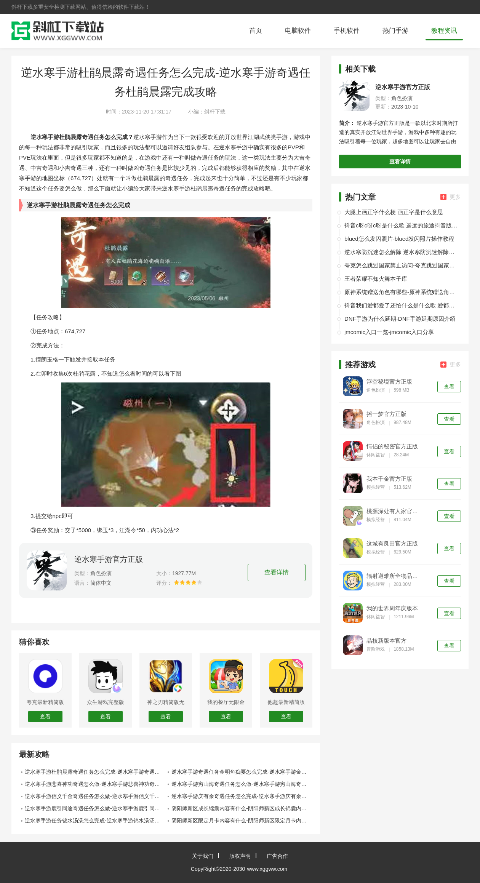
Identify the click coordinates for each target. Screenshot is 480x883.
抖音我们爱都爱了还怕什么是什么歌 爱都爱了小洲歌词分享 (401, 305)
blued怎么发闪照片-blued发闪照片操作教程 (399, 238)
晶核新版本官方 (386, 641)
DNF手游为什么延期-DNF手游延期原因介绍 (400, 318)
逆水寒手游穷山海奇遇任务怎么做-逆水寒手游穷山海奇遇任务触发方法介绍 (241, 784)
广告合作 (277, 856)
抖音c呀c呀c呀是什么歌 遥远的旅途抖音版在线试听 (401, 225)
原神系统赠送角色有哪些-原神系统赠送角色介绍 (401, 292)
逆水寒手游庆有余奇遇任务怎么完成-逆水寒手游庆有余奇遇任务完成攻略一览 (241, 796)
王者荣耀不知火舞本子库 (375, 278)
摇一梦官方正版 (386, 414)
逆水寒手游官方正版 (108, 559)
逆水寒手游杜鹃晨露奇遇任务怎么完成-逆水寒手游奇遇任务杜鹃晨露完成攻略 (95, 772)
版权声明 (240, 856)
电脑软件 (298, 30)
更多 (450, 197)
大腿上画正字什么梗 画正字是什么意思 (393, 212)
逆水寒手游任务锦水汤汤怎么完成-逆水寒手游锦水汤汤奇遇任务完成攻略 (95, 820)
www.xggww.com (267, 869)
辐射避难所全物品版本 (394, 576)
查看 (449, 387)
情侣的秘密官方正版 (392, 446)
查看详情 (276, 572)
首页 (255, 30)
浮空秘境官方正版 (389, 382)
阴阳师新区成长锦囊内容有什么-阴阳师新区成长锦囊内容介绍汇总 (241, 808)
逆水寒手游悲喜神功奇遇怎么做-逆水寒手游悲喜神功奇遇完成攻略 (95, 784)
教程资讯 (444, 30)
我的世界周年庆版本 (392, 608)
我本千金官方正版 (389, 479)
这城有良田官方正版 (392, 544)
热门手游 (395, 30)
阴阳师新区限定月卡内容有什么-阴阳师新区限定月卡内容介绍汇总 (241, 820)
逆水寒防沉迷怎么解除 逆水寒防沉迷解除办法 (401, 252)
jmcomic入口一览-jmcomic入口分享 (389, 332)
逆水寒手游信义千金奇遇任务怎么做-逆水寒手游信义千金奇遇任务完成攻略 (95, 796)
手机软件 (347, 30)
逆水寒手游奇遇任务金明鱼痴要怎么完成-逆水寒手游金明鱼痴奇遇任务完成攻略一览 (241, 772)
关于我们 (202, 856)
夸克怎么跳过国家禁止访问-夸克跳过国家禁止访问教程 (401, 265)
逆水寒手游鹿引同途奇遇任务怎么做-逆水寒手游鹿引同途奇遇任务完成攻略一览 (95, 808)
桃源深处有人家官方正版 (394, 511)
